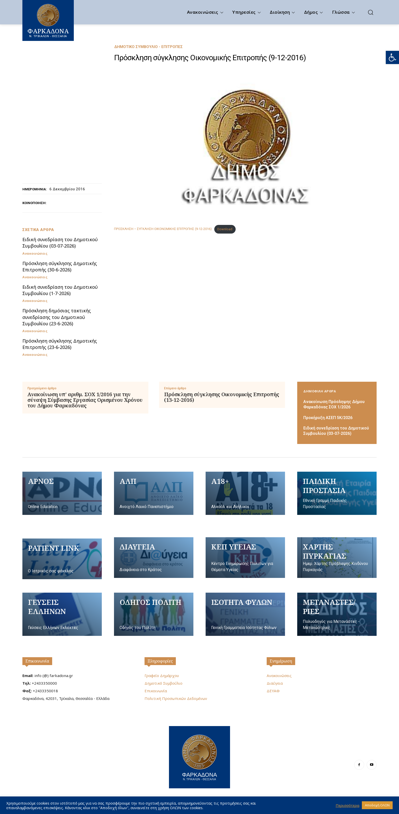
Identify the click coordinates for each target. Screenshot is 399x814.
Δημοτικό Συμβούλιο (163, 683)
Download (224, 229)
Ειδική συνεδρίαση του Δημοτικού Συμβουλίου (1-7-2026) (60, 290)
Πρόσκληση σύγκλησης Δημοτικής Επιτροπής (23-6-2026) (59, 344)
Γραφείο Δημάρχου (162, 675)
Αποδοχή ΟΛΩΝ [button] (377, 805)
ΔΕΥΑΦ (273, 690)
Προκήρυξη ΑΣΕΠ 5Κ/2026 (327, 417)
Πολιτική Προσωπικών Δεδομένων (176, 698)
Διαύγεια (275, 683)
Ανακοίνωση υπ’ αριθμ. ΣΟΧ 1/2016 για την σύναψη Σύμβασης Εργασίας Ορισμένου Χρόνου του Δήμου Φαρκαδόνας (84, 400)
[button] (392, 57)
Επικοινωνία (37, 661)
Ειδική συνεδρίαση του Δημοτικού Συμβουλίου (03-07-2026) (60, 242)
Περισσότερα (347, 805)
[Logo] (199, 756)
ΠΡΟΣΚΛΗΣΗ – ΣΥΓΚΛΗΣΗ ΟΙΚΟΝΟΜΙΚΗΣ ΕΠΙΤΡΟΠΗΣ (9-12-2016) (163, 229)
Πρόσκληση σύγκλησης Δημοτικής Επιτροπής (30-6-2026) (59, 266)
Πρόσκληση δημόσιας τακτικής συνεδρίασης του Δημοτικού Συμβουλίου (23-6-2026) (56, 317)
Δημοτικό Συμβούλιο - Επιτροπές (148, 47)
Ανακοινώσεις (34, 253)
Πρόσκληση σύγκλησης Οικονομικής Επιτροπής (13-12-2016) (221, 397)
